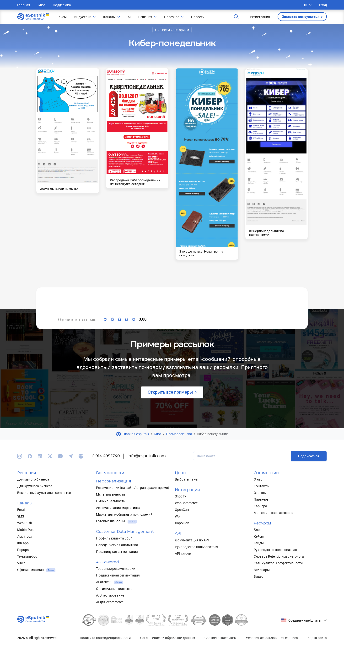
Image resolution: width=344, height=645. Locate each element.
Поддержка (62, 5)
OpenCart (182, 509)
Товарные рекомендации (115, 568)
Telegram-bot (27, 556)
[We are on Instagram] (19, 456)
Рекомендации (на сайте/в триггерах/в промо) (132, 487)
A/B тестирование (110, 595)
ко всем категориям (173, 29)
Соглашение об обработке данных (167, 637)
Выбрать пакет (187, 479)
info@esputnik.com (147, 456)
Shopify (180, 496)
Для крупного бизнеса (34, 486)
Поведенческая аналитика (117, 545)
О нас (258, 479)
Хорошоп (182, 523)
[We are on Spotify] (81, 456)
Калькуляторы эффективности (278, 563)
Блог (41, 5)
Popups (23, 549)
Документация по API (192, 540)
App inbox (24, 536)
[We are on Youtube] (60, 456)
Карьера (260, 506)
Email (21, 509)
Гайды (259, 543)
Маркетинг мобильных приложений (124, 514)
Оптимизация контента (114, 588)
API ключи (183, 553)
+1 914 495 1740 (105, 456)
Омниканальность (110, 501)
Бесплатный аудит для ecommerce (44, 492)
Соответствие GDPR (220, 637)
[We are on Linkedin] (40, 456)
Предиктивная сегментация (118, 575)
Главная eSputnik (136, 434)
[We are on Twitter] (50, 456)
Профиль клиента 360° (114, 538)
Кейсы (259, 536)
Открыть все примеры (170, 392)
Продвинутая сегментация (117, 551)
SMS (20, 516)
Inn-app (23, 543)
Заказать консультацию (302, 16)
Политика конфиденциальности (105, 637)
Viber (21, 563)
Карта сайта (317, 637)
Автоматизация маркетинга (118, 507)
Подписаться (308, 456)
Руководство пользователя (196, 547)
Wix (177, 516)
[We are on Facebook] (30, 456)
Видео (258, 576)
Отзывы (260, 492)
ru (308, 5)
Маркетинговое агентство (274, 512)
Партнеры (261, 499)
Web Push (24, 523)
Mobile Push (26, 529)
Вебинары (262, 569)
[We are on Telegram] (70, 456)
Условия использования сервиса (272, 637)
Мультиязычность (110, 494)
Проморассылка (179, 434)
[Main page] (33, 16)
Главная (23, 5)
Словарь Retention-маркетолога (279, 556)
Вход (323, 5)
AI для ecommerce (110, 602)
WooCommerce (186, 503)
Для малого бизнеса (33, 479)
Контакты (261, 486)
